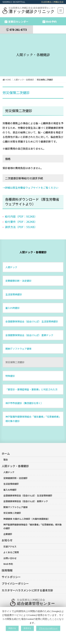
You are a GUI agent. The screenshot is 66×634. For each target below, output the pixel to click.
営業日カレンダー (18, 21)
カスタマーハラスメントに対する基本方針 (27, 587)
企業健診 (7, 530)
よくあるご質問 (11, 549)
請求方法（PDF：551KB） (21, 224)
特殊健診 (10, 372)
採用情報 (7, 567)
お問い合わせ (10, 555)
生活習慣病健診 (13, 291)
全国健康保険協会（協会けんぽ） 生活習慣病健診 (31, 318)
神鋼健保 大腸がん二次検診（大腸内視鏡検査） (26, 515)
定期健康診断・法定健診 (18, 277)
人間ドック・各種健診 (33, 249)
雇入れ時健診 (12, 304)
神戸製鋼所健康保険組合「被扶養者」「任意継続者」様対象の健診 (32, 415)
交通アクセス (9, 543)
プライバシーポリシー (15, 580)
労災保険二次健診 (14, 359)
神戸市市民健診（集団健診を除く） (24, 399)
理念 (5, 456)
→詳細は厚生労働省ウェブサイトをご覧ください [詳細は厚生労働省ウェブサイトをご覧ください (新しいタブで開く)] (30, 184)
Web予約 (51, 21)
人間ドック (11, 264)
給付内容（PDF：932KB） (21, 213)
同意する (12, 628)
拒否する (27, 628)
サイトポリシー (11, 574)
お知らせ (7, 537)
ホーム (6, 450)
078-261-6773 (18, 29)
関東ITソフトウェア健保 (18, 345)
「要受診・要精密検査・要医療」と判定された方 (31, 386)
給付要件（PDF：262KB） (21, 218)
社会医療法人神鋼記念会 (52, 2)
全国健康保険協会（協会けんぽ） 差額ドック (29, 332)
